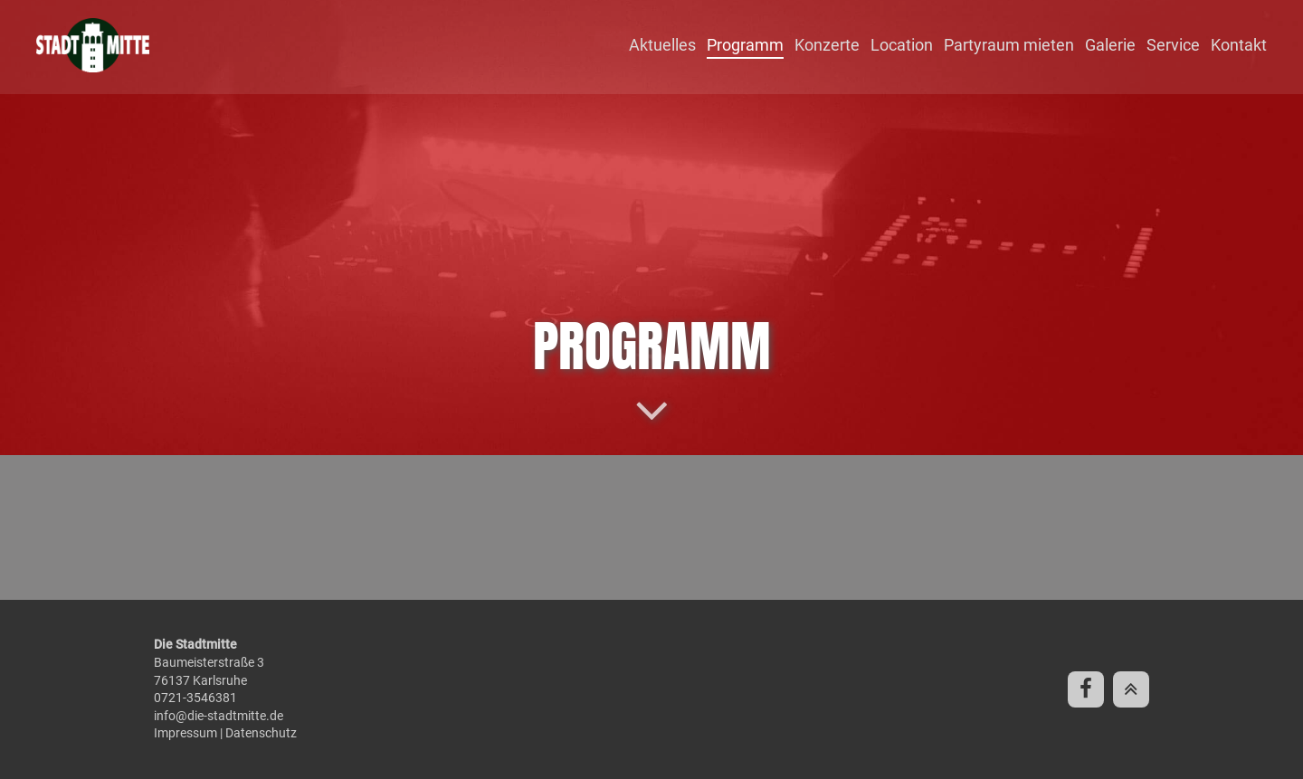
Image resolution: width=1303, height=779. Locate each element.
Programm (745, 44)
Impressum (185, 733)
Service (1173, 44)
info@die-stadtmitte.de (218, 715)
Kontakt (1239, 44)
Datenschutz (261, 733)
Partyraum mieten (1009, 44)
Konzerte (827, 44)
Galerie (1110, 44)
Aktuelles (662, 44)
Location (901, 44)
